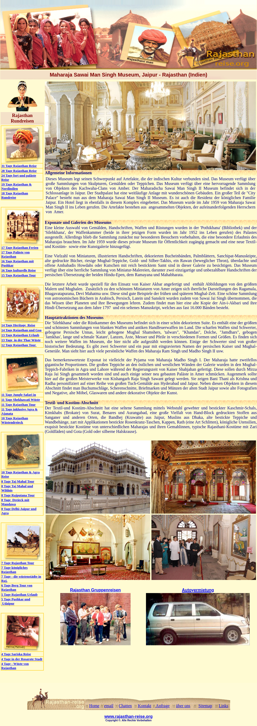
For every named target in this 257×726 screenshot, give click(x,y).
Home (94, 706)
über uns (183, 706)
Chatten (125, 706)
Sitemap (205, 706)
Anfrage (162, 706)
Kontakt (144, 706)
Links (223, 706)
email (108, 706)
